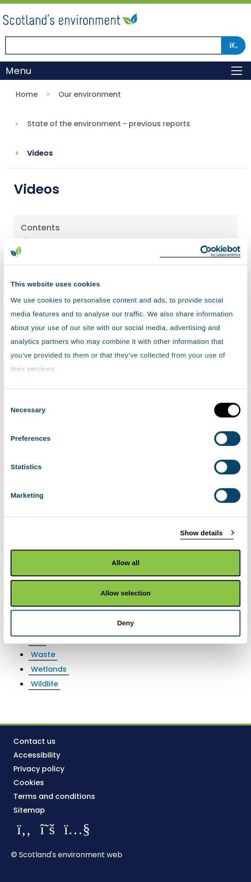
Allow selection (125, 593)
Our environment (89, 94)
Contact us (34, 741)
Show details (201, 533)
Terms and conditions (54, 796)
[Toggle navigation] (237, 71)
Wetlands (49, 669)
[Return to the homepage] (71, 17)
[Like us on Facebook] (24, 829)
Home (27, 94)
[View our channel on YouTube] (77, 829)
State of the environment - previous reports (108, 123)
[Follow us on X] (47, 829)
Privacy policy (38, 769)
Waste (43, 654)
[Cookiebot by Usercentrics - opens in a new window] (200, 251)
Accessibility (36, 755)
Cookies (28, 782)
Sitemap (29, 810)
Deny (125, 623)
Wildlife (44, 684)
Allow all (126, 563)
